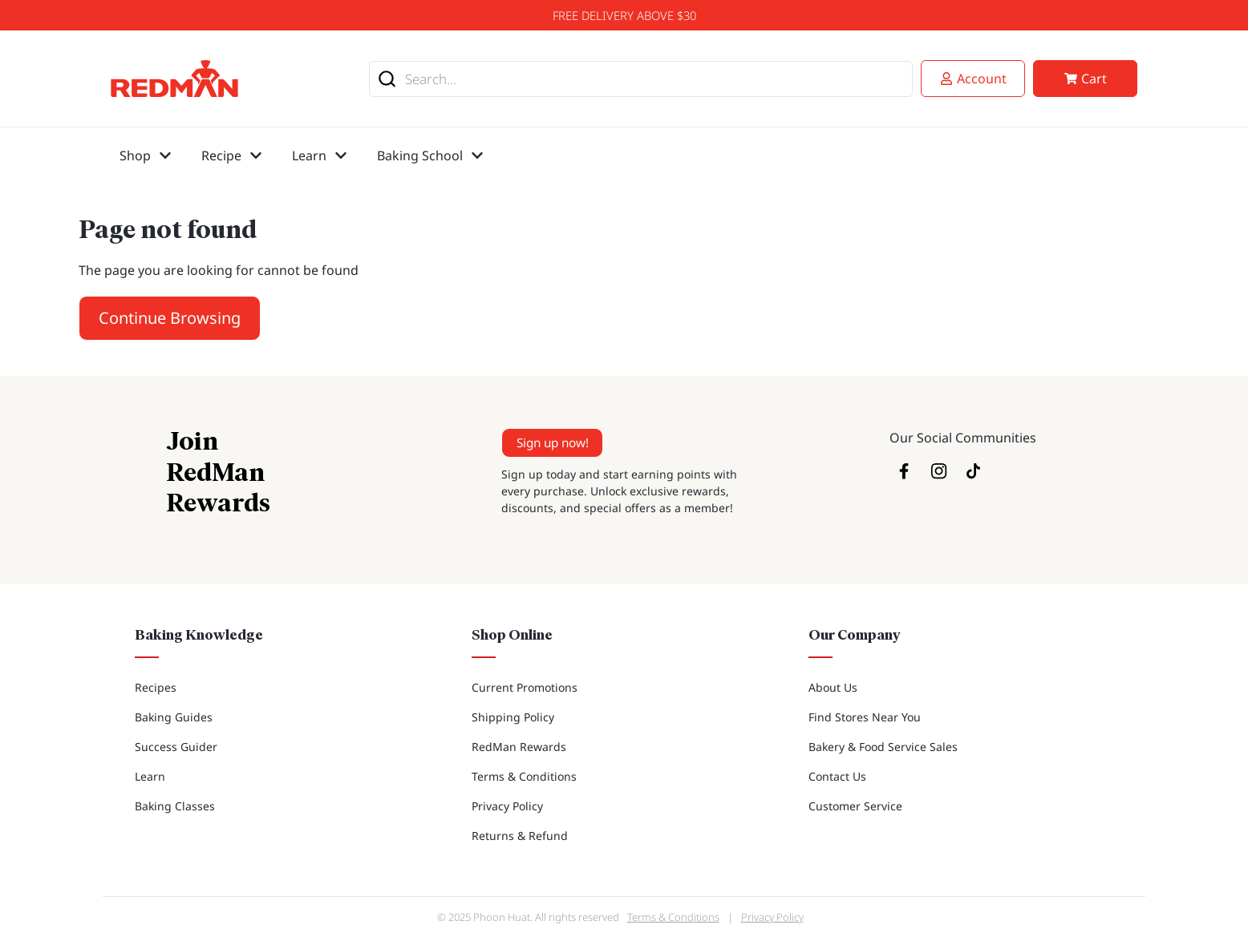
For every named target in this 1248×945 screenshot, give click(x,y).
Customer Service (855, 806)
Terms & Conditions (524, 776)
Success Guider (176, 746)
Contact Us (837, 776)
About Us (832, 687)
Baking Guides (174, 717)
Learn (150, 776)
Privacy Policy (507, 806)
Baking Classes (175, 806)
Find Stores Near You (864, 717)
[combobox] (641, 79)
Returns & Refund (520, 835)
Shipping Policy (513, 717)
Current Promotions (524, 687)
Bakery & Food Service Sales (883, 746)
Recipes (155, 687)
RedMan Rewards (519, 746)
